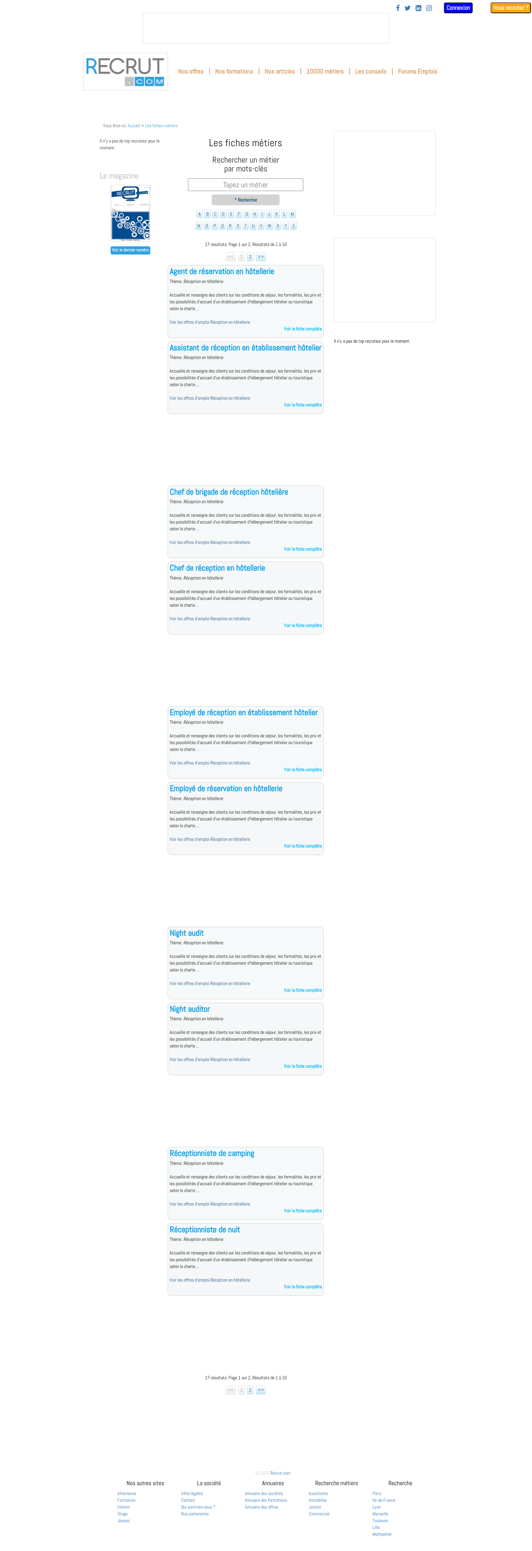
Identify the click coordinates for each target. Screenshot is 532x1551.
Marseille (380, 1514)
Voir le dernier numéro (130, 250)
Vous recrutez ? (510, 8)
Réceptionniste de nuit (205, 1229)
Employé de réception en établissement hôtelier (244, 712)
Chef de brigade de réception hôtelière (229, 492)
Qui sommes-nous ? (198, 1507)
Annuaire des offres (261, 1507)
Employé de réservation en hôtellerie (226, 788)
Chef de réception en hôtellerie (217, 568)
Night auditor (190, 1009)
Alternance (126, 1493)
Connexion (458, 8)
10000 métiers (325, 71)
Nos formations (234, 71)
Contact (188, 1500)
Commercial (319, 1514)
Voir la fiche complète (303, 329)
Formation (126, 1500)
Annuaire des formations (266, 1500)
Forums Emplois (417, 71)
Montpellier (382, 1534)
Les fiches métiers (161, 125)
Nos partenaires (195, 1514)
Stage (122, 1514)
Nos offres (191, 71)
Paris (377, 1493)
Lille (376, 1527)
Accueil (134, 125)
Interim (123, 1507)
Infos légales (192, 1493)
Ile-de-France (384, 1500)
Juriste (315, 1507)
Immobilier (318, 1500)
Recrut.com (280, 1473)
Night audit (187, 933)
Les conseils (370, 71)
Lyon (377, 1507)
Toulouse (380, 1520)
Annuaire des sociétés (264, 1493)
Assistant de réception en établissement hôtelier (245, 347)
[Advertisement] (246, 455)
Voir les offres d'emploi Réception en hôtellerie (210, 322)
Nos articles (280, 71)
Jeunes (123, 1520)
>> (261, 256)
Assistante (318, 1493)
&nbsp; (266, 28)
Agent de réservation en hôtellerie (222, 271)
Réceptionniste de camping (212, 1153)
